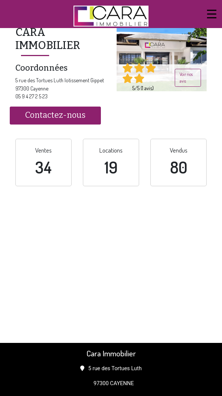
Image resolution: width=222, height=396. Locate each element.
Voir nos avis (186, 77)
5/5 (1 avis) (143, 88)
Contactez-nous (55, 115)
